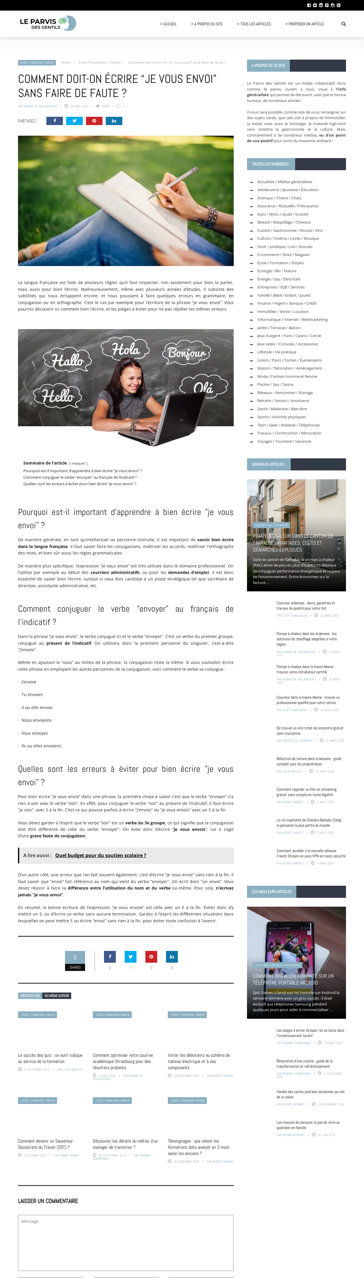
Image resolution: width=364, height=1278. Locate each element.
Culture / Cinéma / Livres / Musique (288, 238)
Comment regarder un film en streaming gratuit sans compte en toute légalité (307, 792)
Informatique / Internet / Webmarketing (292, 319)
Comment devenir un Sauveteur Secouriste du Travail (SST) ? (45, 1144)
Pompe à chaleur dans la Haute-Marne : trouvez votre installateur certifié (306, 669)
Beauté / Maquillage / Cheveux (284, 222)
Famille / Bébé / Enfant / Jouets (284, 295)
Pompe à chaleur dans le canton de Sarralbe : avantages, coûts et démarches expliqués (293, 542)
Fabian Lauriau (69, 1155)
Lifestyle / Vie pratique (276, 352)
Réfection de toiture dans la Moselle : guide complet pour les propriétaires (309, 761)
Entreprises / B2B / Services (281, 287)
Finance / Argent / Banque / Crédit (287, 303)
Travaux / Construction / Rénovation (289, 433)
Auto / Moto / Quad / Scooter (283, 214)
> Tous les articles (254, 24)
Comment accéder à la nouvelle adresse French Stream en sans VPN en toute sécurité (311, 853)
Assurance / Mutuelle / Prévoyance (287, 206)
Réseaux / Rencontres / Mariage (285, 392)
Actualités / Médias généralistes (284, 181)
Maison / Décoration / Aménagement (289, 368)
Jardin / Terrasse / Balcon (278, 327)
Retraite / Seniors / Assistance (283, 400)
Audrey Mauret (223, 1076)
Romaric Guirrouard (296, 1043)
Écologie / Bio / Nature (276, 270)
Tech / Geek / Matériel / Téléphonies (288, 425)
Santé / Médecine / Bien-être (282, 408)
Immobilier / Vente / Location (283, 311)
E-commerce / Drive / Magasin (283, 254)
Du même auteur (57, 995)
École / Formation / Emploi (36, 63)
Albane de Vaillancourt (40, 106)
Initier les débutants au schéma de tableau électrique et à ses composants (199, 1061)
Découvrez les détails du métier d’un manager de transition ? (125, 1144)
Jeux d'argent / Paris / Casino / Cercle (289, 335)
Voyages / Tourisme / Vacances (284, 441)
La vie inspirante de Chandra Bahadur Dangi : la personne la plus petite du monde (310, 822)
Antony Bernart (293, 1104)
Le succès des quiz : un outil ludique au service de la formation (50, 1058)
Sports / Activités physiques (281, 416)
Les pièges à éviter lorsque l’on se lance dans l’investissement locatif (310, 1033)
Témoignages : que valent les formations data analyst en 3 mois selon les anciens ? (198, 1147)
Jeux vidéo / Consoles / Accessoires (287, 344)
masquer (78, 463)
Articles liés (30, 995)
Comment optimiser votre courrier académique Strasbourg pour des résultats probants (123, 1061)
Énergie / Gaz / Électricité (278, 279)
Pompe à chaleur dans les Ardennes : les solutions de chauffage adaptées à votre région (307, 639)
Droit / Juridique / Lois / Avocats (285, 246)
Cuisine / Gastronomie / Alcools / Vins (290, 230)
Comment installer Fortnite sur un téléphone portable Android (293, 979)
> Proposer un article (304, 24)
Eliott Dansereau (294, 615)
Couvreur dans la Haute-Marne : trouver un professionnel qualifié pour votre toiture (308, 700)
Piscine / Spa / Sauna (275, 384)
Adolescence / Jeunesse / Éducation (288, 189)
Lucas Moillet (73, 1069)
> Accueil (168, 24)
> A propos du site (207, 24)
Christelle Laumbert (297, 741)
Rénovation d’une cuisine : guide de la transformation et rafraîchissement (304, 1063)
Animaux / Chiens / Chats (279, 198)
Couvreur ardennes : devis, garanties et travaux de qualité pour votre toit (306, 605)
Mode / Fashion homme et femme (287, 376)
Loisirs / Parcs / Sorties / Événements (289, 360)
